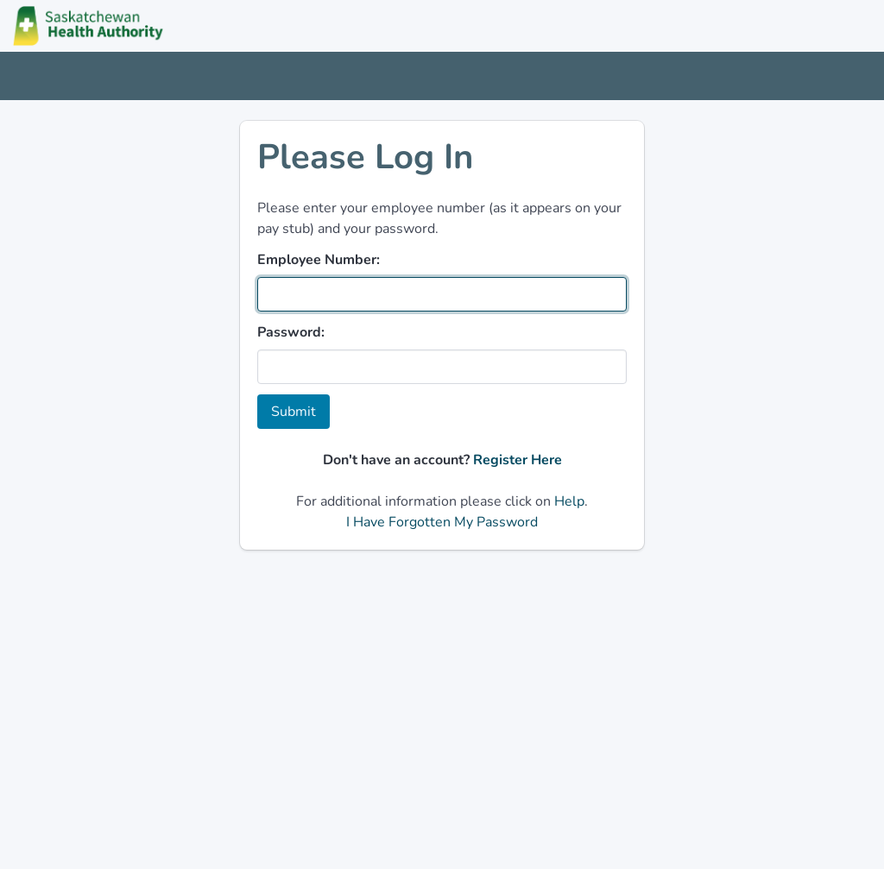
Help (569, 501)
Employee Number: (318, 259)
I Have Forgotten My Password (442, 522)
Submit (293, 411)
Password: (291, 332)
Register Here (517, 459)
